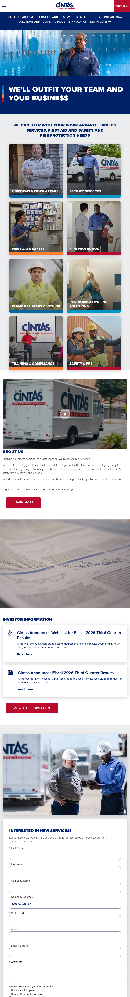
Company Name (20, 881)
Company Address (22, 897)
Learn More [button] (23, 502)
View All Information (32, 708)
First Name (17, 848)
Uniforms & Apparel (22, 990)
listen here (31, 654)
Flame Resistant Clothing (25, 994)
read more (25, 689)
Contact (122, 5)
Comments (15, 962)
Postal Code (18, 913)
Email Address (19, 946)
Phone (15, 929)
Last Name (17, 864)
